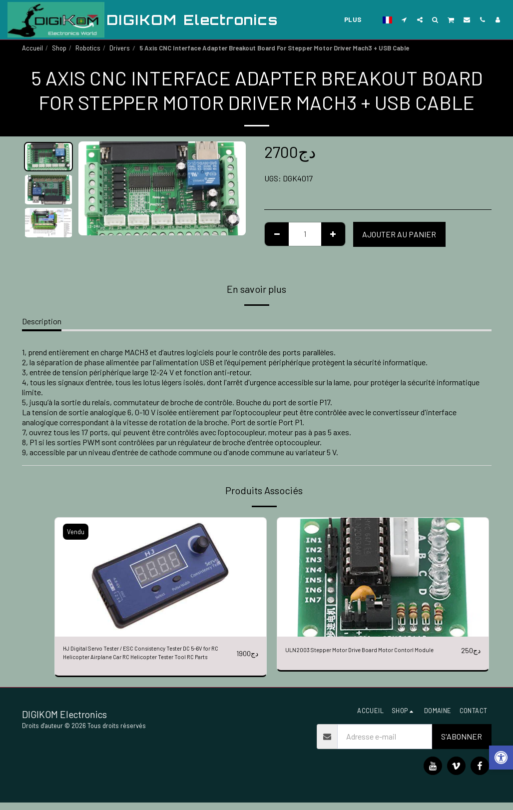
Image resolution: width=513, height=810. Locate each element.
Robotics (87, 48)
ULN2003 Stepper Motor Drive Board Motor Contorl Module (370, 656)
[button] (404, 19)
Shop (59, 48)
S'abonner (461, 744)
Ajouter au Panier (399, 234)
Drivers (119, 48)
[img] (160, 577)
